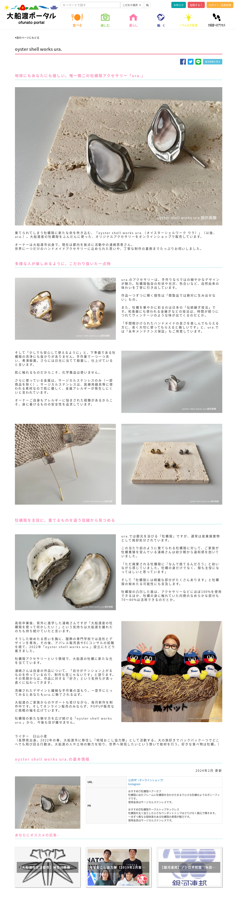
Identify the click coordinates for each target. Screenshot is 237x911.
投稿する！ (196, 5)
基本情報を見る (212, 61)
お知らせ (179, 5)
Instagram (134, 784)
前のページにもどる (27, 37)
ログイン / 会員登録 (220, 5)
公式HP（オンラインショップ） (146, 780)
